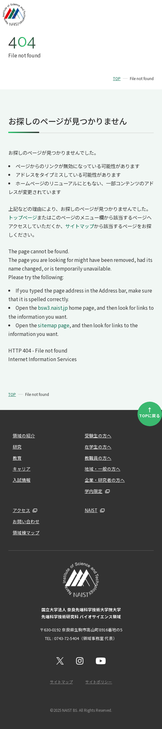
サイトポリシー (98, 681)
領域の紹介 (24, 435)
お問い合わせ (26, 521)
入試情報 (22, 480)
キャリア (22, 468)
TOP (117, 78)
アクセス (21, 510)
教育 (17, 458)
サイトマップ (79, 225)
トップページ (22, 217)
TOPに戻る (149, 412)
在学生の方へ (98, 446)
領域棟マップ (26, 532)
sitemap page (53, 325)
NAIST (91, 510)
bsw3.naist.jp (53, 307)
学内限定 (93, 491)
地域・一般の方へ (102, 468)
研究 (17, 446)
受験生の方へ (98, 435)
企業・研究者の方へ (105, 480)
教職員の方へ (98, 458)
